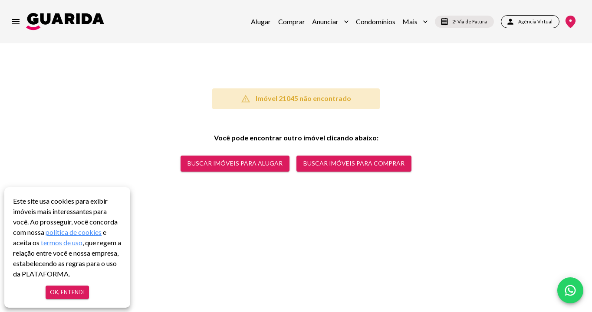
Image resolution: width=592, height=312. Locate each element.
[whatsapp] (570, 290)
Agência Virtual (530, 22)
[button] (330, 21)
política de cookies (74, 232)
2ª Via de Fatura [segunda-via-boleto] (464, 22)
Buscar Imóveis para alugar (235, 164)
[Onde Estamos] (570, 22)
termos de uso (61, 242)
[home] (65, 21)
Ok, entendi (67, 292)
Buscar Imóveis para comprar (353, 164)
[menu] (15, 21)
